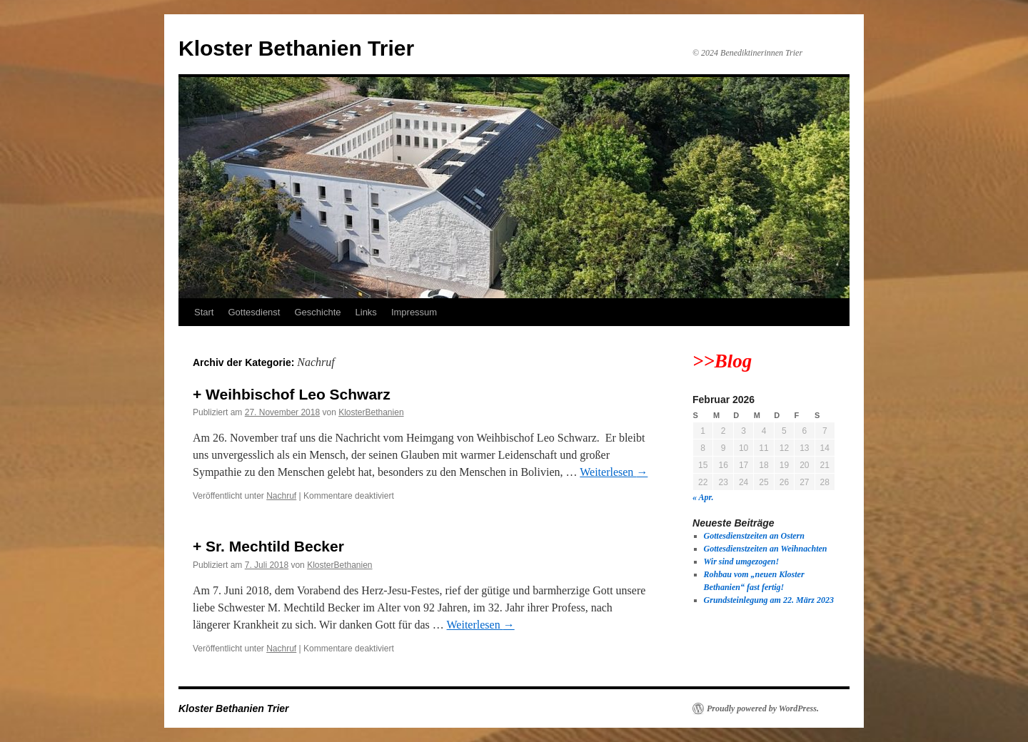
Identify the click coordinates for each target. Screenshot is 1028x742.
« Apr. (703, 497)
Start (203, 312)
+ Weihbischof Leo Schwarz (291, 394)
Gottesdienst (254, 312)
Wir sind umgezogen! (742, 561)
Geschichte (317, 312)
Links (366, 312)
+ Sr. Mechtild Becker (268, 546)
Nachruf (281, 496)
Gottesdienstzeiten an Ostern (754, 536)
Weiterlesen (613, 472)
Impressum (414, 312)
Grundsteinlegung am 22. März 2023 (769, 600)
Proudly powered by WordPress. (763, 708)
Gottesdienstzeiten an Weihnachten (765, 549)
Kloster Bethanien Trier (296, 48)
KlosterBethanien (370, 412)
